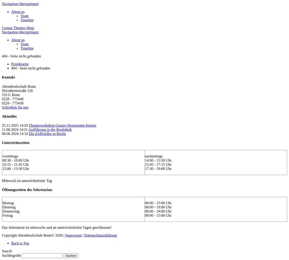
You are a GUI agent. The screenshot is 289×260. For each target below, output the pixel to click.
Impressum (73, 235)
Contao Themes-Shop (18, 28)
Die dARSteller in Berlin (47, 134)
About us (18, 12)
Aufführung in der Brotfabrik (50, 130)
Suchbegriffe (11, 255)
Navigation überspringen (20, 4)
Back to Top (20, 243)
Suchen (71, 255)
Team (24, 16)
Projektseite (20, 64)
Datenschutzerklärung (100, 235)
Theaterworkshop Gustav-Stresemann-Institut (62, 125)
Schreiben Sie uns (15, 107)
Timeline (27, 20)
